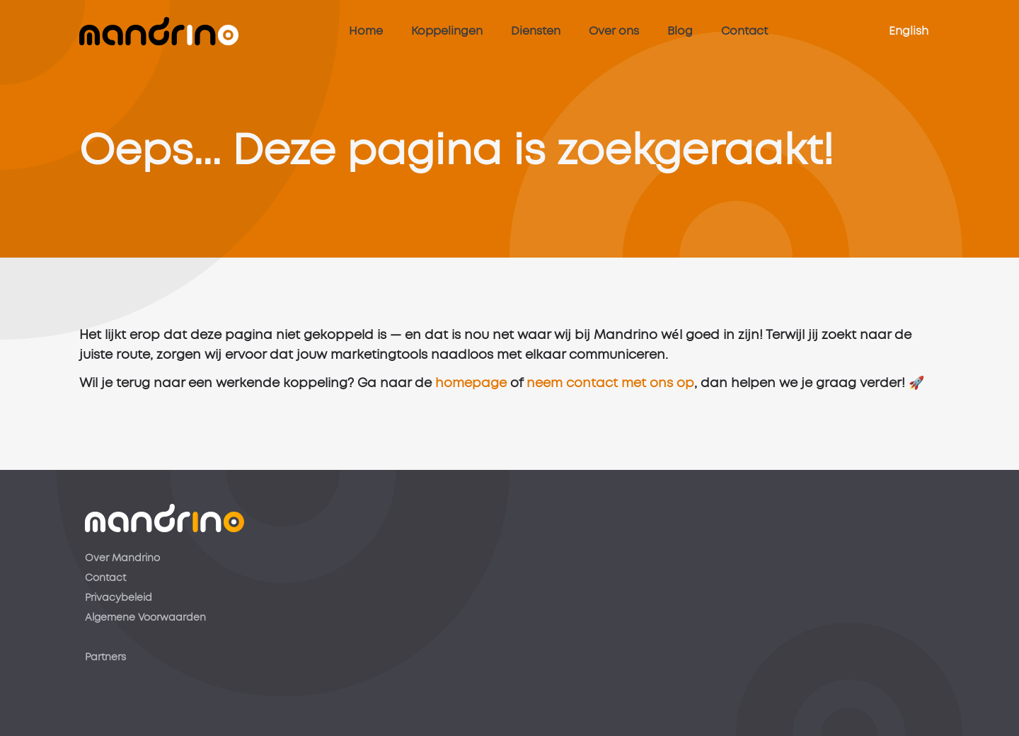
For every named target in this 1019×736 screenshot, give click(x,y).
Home (366, 31)
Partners (105, 657)
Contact (744, 31)
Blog (680, 31)
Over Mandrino (122, 558)
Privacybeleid (118, 598)
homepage (471, 392)
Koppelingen (447, 31)
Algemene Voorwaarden (145, 618)
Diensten (535, 31)
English (908, 31)
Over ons (614, 31)
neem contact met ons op (610, 392)
